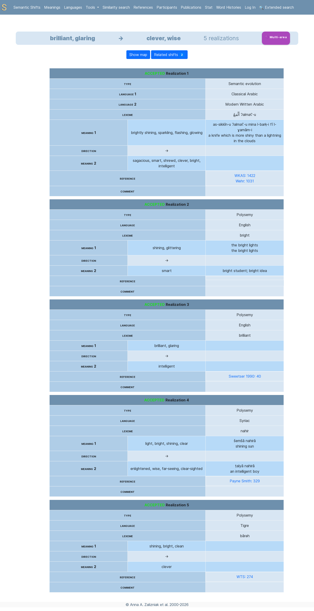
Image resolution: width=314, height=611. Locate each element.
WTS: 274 (245, 576)
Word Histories (228, 7)
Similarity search (116, 7)
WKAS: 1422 (244, 175)
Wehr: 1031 (245, 181)
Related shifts (169, 54)
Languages (73, 7)
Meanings (52, 7)
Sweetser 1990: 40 (245, 376)
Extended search (276, 7)
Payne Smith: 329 (245, 481)
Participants (167, 7)
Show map (138, 54)
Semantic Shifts (26, 7)
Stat (209, 7)
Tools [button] (91, 7)
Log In (250, 7)
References (143, 7)
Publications (191, 7)
